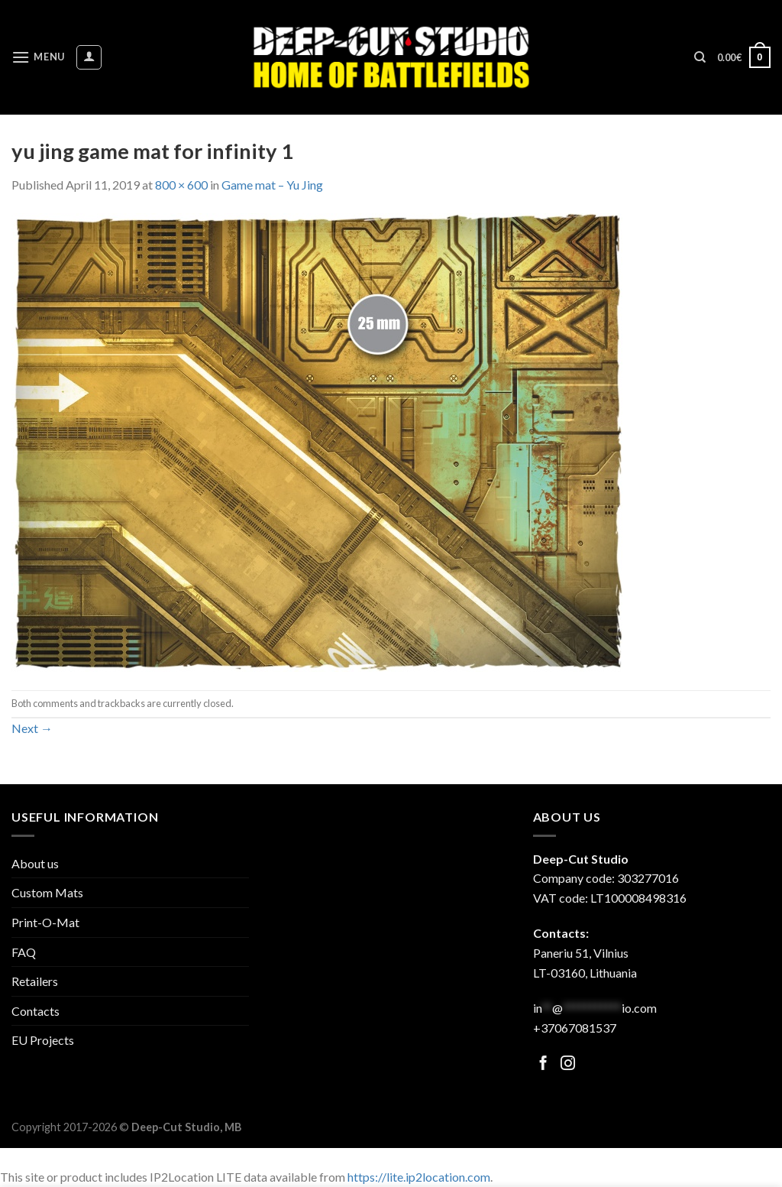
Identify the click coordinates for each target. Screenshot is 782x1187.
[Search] (700, 57)
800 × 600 (181, 184)
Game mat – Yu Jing (272, 184)
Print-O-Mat (45, 922)
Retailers (34, 981)
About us (35, 863)
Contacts (35, 1011)
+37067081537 (574, 1027)
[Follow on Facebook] (543, 1064)
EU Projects (42, 1040)
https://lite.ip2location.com (418, 1176)
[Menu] (38, 57)
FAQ (23, 952)
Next (32, 728)
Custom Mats (47, 892)
